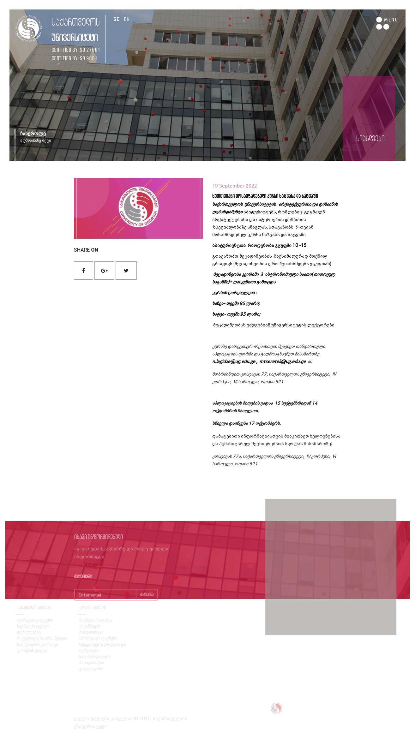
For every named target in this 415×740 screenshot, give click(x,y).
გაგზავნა (146, 601)
